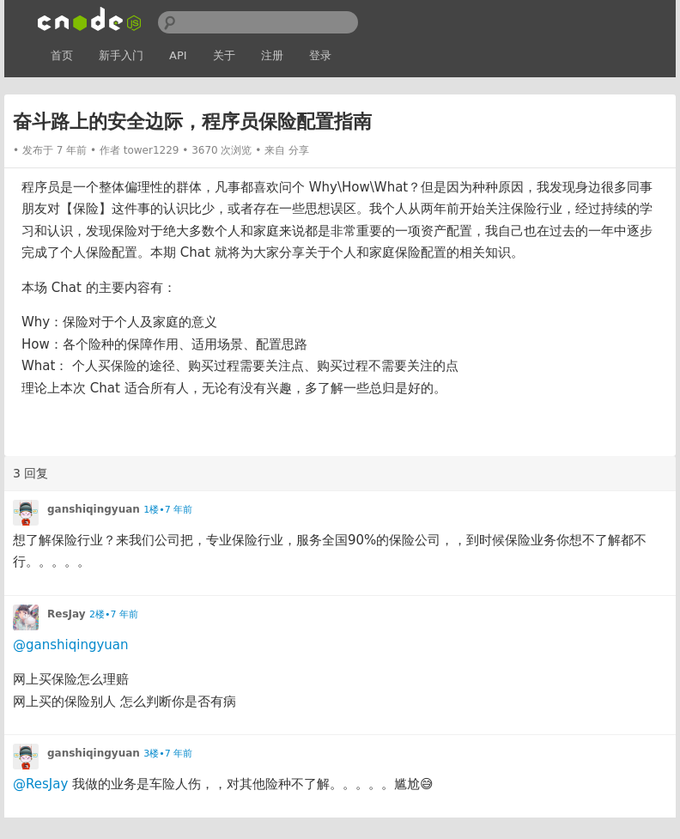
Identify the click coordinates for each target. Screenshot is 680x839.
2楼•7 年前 (113, 614)
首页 (62, 55)
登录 (320, 55)
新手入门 (121, 55)
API (178, 55)
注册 (272, 55)
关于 (224, 55)
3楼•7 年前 (167, 753)
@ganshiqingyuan (71, 645)
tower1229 (151, 150)
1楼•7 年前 (167, 509)
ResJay (66, 614)
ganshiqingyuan (93, 509)
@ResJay (40, 784)
